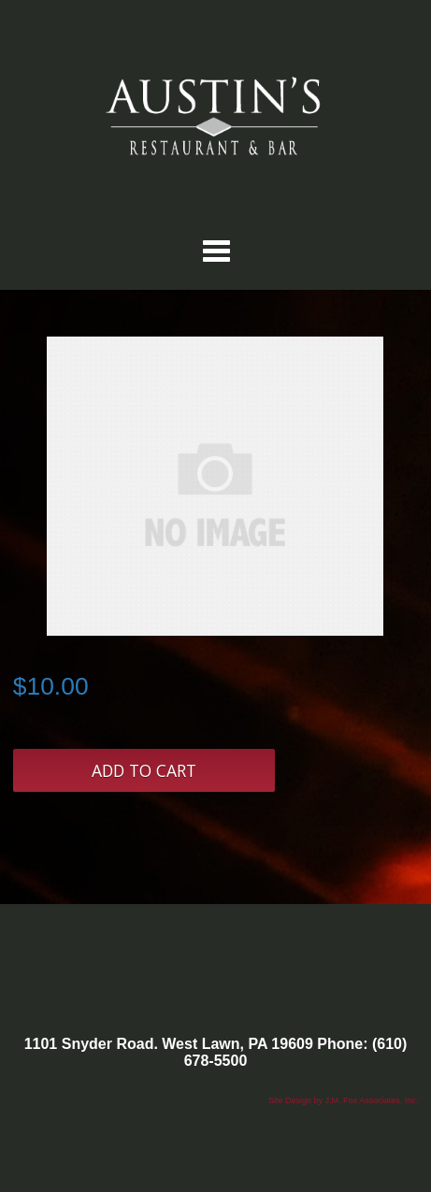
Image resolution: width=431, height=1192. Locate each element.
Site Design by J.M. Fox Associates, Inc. (343, 1100)
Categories (216, 250)
